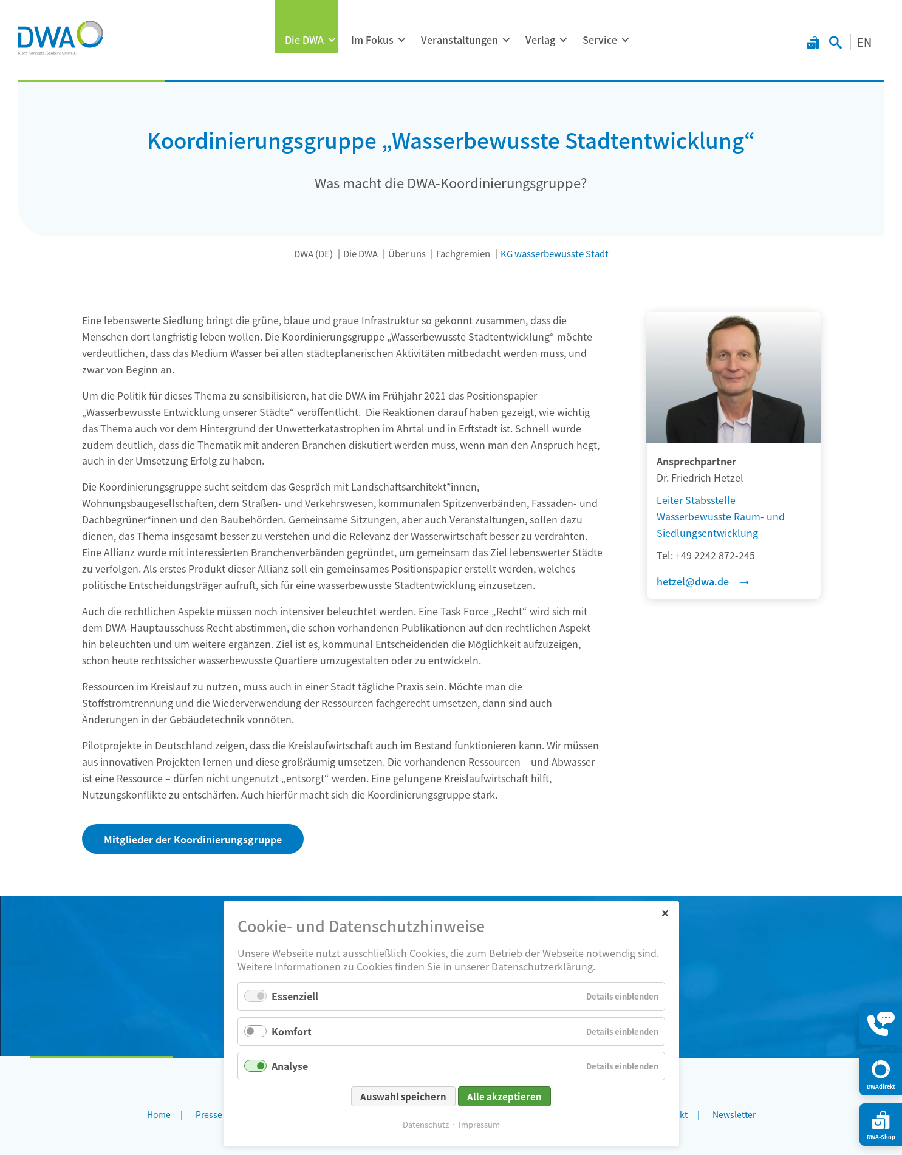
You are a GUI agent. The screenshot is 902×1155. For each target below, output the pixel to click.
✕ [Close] (665, 912)
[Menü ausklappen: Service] (625, 40)
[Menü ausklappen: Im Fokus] (401, 40)
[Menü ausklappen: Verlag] (563, 40)
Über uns (407, 253)
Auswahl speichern (403, 1096)
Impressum (479, 1124)
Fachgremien (463, 253)
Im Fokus (372, 39)
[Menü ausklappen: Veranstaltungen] (506, 40)
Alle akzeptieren (504, 1096)
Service (600, 39)
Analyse (290, 1065)
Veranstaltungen (459, 39)
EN (864, 42)
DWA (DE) (313, 253)
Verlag (540, 39)
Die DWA (304, 39)
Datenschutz (426, 1124)
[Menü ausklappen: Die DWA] (331, 40)
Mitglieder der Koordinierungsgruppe (193, 839)
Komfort (292, 1031)
